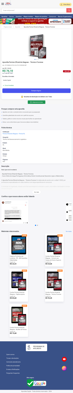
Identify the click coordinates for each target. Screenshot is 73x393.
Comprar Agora (36, 90)
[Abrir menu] (2, 5)
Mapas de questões (41, 16)
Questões (19, 16)
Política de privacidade (13, 365)
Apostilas (4, 16)
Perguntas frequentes (13, 373)
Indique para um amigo (36, 102)
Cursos (11, 16)
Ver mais (36, 192)
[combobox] (31, 10)
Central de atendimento (13, 362)
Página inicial (8, 27)
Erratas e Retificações (12, 369)
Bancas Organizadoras (65, 16)
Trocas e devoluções (12, 358)
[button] (36, 59)
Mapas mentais (28, 16)
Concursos (52, 16)
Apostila (17, 27)
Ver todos (69, 231)
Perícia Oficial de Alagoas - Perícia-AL (14, 133)
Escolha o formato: (8, 76)
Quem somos (10, 354)
